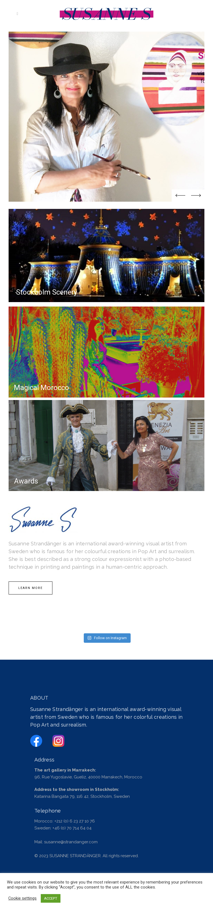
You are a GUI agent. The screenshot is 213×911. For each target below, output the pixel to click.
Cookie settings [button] (22, 898)
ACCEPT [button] (50, 898)
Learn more (30, 588)
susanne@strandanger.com (71, 841)
